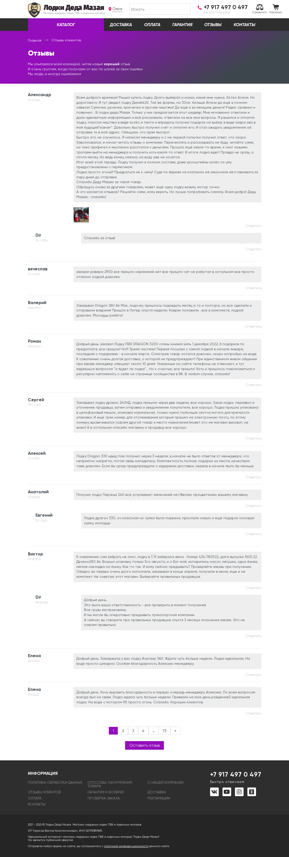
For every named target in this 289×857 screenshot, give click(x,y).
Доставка (121, 24)
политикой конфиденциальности (126, 846)
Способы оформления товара (110, 784)
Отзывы (213, 24)
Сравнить (259, 9)
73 (164, 731)
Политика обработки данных (55, 782)
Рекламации (158, 798)
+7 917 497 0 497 (235, 777)
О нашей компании (165, 782)
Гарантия (182, 24)
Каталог (66, 24)
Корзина (275, 9)
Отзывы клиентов (44, 792)
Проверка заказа (104, 798)
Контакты (244, 24)
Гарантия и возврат (106, 792)
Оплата (152, 24)
